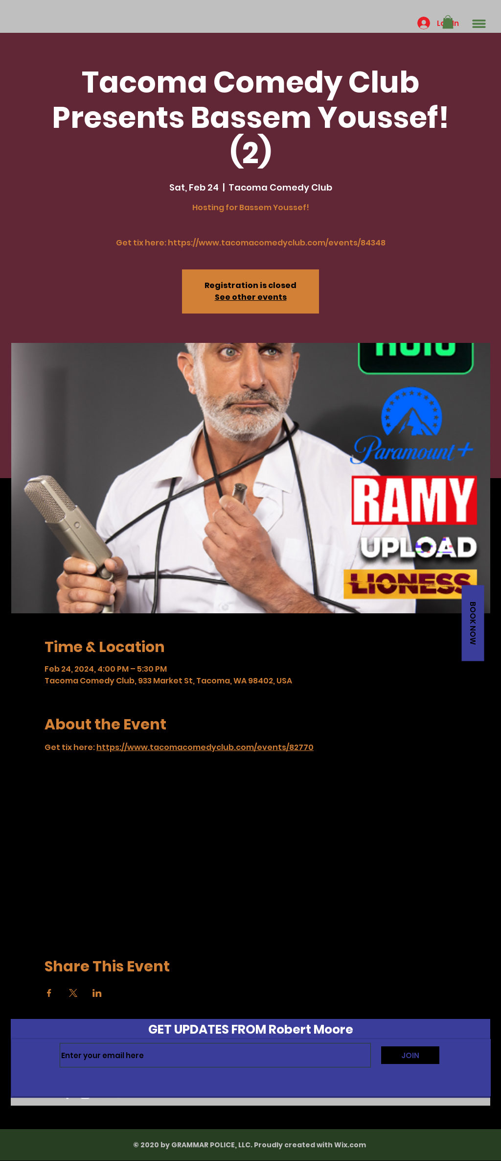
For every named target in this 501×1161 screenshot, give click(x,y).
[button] (448, 21)
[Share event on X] (73, 993)
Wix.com (350, 1145)
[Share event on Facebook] (49, 993)
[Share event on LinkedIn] (97, 993)
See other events (251, 297)
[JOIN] (410, 1055)
